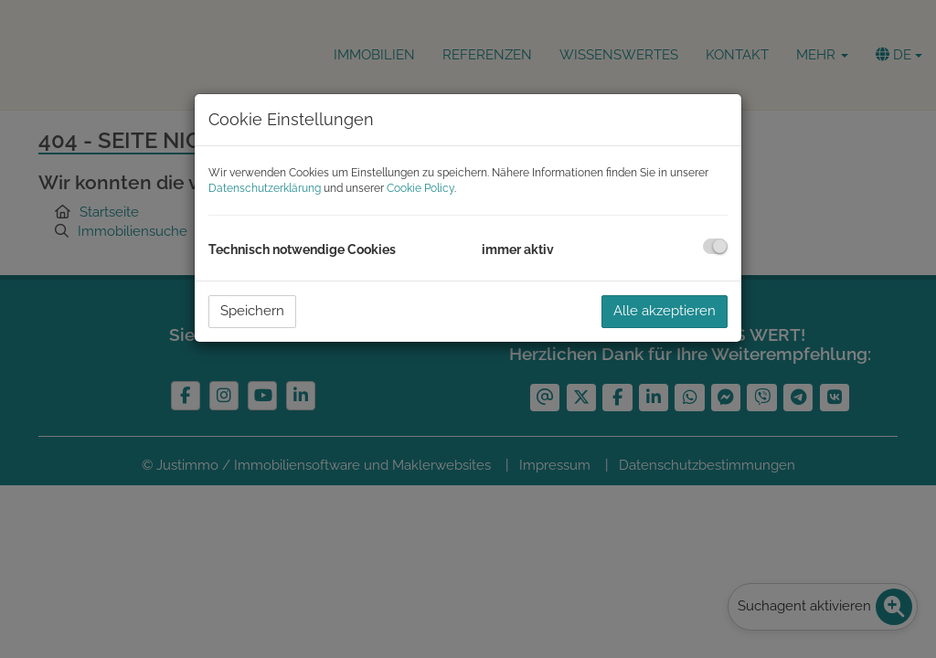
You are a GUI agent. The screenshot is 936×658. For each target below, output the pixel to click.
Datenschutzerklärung (264, 188)
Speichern (252, 310)
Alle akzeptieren (664, 310)
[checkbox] (715, 246)
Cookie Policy (420, 188)
